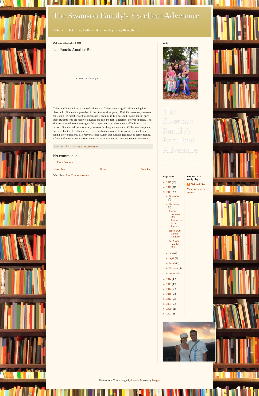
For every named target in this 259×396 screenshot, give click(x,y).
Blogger (156, 380)
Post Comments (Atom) (78, 175)
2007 (169, 313)
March (172, 263)
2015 (169, 192)
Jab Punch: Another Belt (174, 244)
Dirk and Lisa (198, 184)
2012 (169, 289)
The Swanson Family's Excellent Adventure (126, 15)
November (174, 196)
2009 (169, 304)
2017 (169, 182)
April (172, 258)
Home (103, 169)
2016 (169, 187)
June (171, 253)
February (174, 268)
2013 (169, 284)
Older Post (146, 169)
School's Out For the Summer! (175, 233)
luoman (135, 380)
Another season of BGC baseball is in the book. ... (175, 218)
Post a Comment (65, 162)
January (173, 273)
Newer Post (59, 169)
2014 (169, 279)
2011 (169, 294)
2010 (169, 299)
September (174, 204)
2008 (169, 308)
